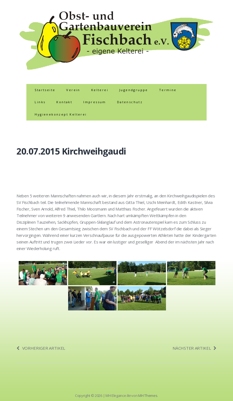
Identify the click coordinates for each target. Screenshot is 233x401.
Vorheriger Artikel (40, 348)
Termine (168, 90)
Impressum (94, 102)
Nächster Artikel (195, 348)
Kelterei (99, 90)
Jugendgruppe (133, 90)
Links (40, 102)
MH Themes (147, 395)
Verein (73, 90)
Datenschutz (130, 102)
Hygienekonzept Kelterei (61, 114)
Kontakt (64, 102)
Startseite (45, 90)
